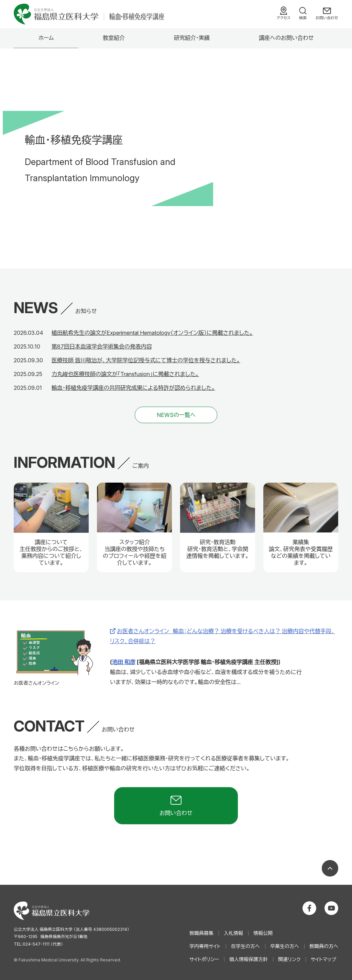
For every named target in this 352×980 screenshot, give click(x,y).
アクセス (283, 17)
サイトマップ (323, 959)
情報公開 (263, 933)
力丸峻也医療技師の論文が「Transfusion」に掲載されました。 (125, 374)
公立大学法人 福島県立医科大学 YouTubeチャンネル (331, 908)
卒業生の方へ (284, 946)
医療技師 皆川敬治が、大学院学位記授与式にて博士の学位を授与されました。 (146, 360)
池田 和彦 (123, 662)
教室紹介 (114, 37)
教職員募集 (201, 933)
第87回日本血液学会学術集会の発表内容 (102, 346)
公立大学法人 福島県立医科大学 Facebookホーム (309, 908)
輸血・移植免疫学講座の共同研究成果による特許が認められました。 (133, 387)
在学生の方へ (245, 946)
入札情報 (233, 933)
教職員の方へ (323, 946)
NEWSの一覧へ (176, 414)
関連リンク (289, 959)
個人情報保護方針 (248, 959)
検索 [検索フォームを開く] (303, 17)
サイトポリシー (204, 959)
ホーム (46, 37)
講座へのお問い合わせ (286, 37)
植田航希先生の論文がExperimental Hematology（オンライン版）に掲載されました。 (152, 332)
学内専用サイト (205, 946)
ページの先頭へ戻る (330, 868)
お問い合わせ (327, 17)
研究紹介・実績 (192, 37)
